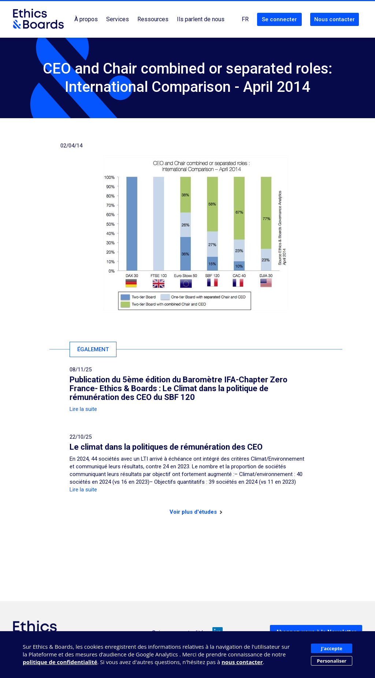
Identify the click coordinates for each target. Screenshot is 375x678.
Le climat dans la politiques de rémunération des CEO (166, 447)
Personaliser (331, 661)
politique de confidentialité (60, 662)
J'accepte (331, 648)
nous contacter (242, 662)
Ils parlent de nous (200, 19)
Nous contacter (334, 19)
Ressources (152, 19)
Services (117, 19)
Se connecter (279, 19)
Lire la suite (83, 409)
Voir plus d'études (196, 512)
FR (245, 19)
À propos (86, 19)
